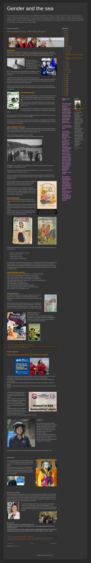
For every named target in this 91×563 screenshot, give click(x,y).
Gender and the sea (30, 8)
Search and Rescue (43, 539)
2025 (65, 32)
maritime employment (31, 539)
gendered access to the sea (20, 346)
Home (32, 543)
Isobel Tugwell (23, 539)
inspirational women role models (41, 537)
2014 (65, 82)
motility (12, 347)
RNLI (37, 539)
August (67, 53)
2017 (65, 76)
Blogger (52, 555)
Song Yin (49, 539)
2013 (65, 84)
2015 (65, 80)
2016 (65, 78)
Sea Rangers (22, 347)
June (66, 63)
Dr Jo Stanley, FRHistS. (79, 109)
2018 (65, 74)
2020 (65, 43)
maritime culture (45, 346)
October (67, 50)
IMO (33, 537)
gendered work (30, 346)
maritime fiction (52, 346)
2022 (65, 39)
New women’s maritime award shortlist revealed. (27, 355)
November (67, 48)
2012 (65, 86)
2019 (65, 45)
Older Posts (53, 543)
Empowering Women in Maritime (25, 537)
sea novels (17, 347)
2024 (65, 34)
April (66, 68)
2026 (65, 30)
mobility (9, 347)
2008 (65, 95)
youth (27, 347)
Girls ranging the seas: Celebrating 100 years (26, 31)
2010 (65, 90)
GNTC (40, 346)
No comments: (30, 344)
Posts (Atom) (16, 546)
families (12, 346)
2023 (65, 37)
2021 (65, 41)
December (67, 46)
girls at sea (36, 346)
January (67, 72)
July (66, 61)
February (67, 70)
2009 (65, 93)
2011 (65, 88)
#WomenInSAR (14, 537)
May (66, 65)
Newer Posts (10, 543)
